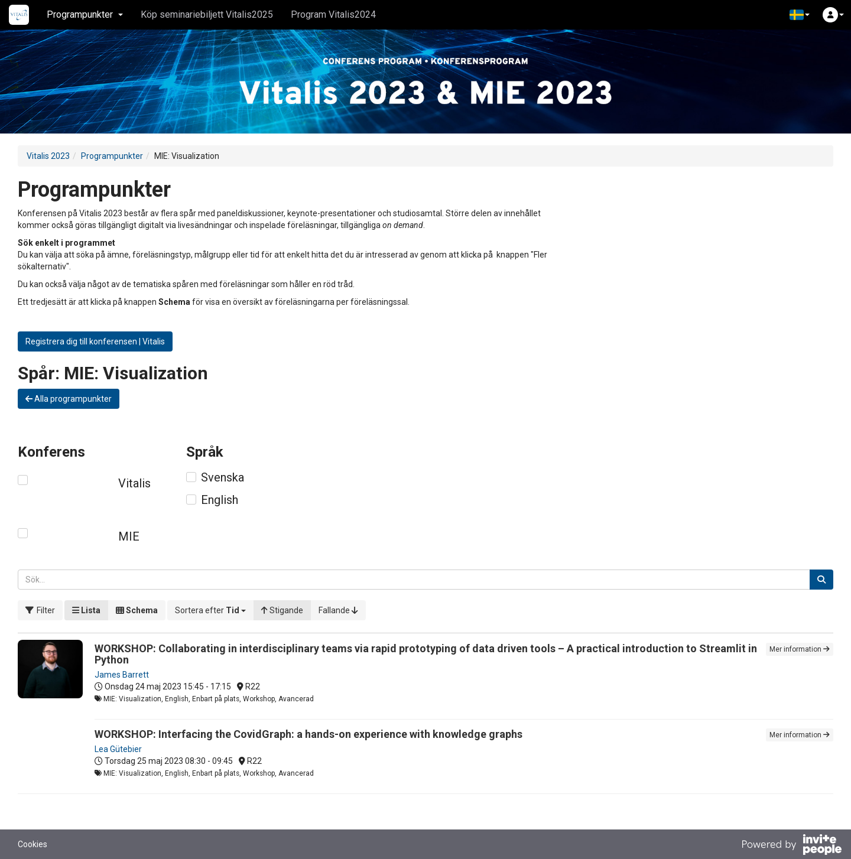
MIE (128, 536)
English (219, 500)
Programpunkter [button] (85, 14)
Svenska (222, 477)
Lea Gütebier (118, 749)
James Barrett (122, 674)
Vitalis (134, 483)
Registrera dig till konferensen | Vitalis (95, 341)
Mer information (799, 649)
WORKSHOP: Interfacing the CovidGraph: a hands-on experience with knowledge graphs (308, 734)
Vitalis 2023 (48, 156)
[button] (800, 15)
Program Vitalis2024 (333, 14)
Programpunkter (112, 156)
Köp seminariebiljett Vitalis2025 (207, 14)
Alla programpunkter (68, 399)
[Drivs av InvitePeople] (791, 846)
